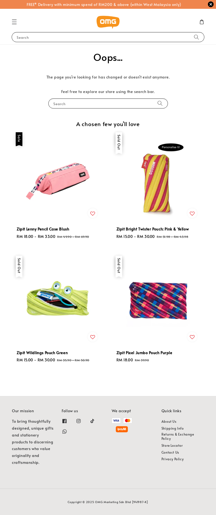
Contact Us (170, 452)
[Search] (196, 37)
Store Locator (172, 445)
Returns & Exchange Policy (177, 436)
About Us (168, 421)
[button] (14, 22)
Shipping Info (172, 428)
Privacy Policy (172, 459)
